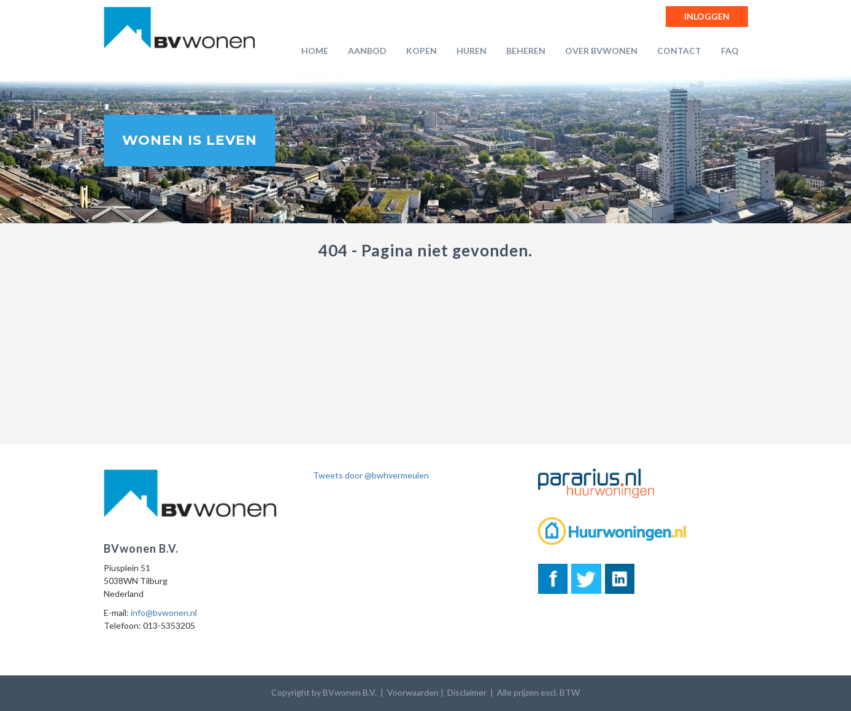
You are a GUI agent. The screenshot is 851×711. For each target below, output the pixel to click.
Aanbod (367, 50)
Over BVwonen (601, 50)
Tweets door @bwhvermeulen (371, 475)
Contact (679, 50)
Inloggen (707, 16)
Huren (471, 50)
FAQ (730, 50)
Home (314, 50)
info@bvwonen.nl (164, 612)
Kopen (421, 50)
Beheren (525, 50)
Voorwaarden (413, 692)
